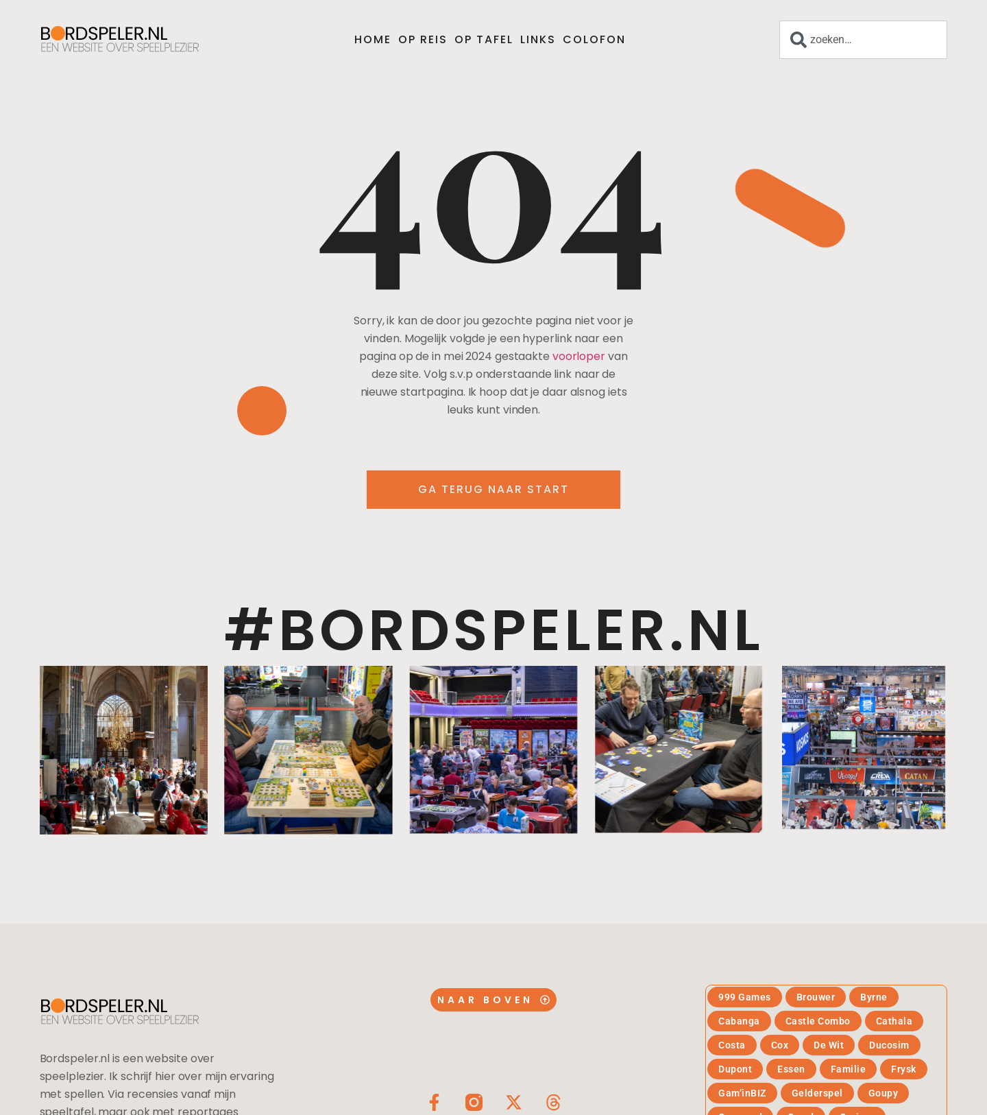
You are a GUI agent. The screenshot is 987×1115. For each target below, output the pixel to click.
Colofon (594, 39)
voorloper (578, 356)
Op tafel (483, 39)
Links (538, 39)
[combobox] (863, 40)
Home (372, 39)
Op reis (423, 39)
